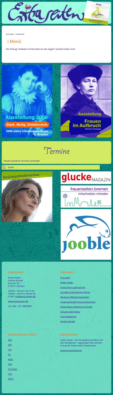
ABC (10, 340)
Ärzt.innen (65, 277)
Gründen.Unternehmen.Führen (75, 292)
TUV (10, 374)
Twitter (11, 31)
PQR (10, 364)
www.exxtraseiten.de (18, 301)
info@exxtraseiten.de (25, 296)
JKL (9, 354)
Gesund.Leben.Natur (70, 311)
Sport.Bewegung (68, 316)
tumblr (32, 31)
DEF (10, 344)
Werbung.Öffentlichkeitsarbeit (74, 297)
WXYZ (11, 378)
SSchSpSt (12, 369)
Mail (28, 31)
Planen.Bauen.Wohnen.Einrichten (76, 306)
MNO (10, 359)
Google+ (15, 31)
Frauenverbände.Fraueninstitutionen (77, 302)
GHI (10, 349)
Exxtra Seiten (10, 34)
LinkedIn (19, 31)
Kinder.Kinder (66, 282)
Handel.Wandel (67, 321)
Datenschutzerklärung (71, 350)
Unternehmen (19, 34)
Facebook (7, 31)
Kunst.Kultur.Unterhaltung (72, 287)
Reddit (36, 31)
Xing (24, 31)
